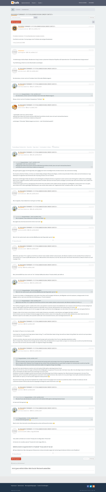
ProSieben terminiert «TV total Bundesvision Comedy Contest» (32, 14)
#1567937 (91, 50)
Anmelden (91, 2)
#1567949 (91, 191)
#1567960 (91, 321)
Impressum (14, 485)
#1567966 (91, 408)
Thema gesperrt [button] (16, 22)
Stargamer (23, 52)
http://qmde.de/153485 (19, 42)
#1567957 (91, 280)
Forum (34, 3)
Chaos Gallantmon (24, 86)
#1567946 (91, 152)
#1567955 (91, 265)
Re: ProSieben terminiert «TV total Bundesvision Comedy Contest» (37, 68)
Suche (40, 3)
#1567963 (91, 348)
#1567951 (91, 227)
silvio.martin (23, 71)
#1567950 (91, 206)
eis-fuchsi (22, 107)
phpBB (19, 490)
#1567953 (91, 246)
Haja (21, 267)
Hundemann (23, 193)
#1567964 (91, 387)
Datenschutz (21, 485)
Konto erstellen (83, 2)
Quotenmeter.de (26, 3)
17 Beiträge (92, 17)
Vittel (21, 324)
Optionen (86, 458)
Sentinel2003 (23, 230)
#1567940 (91, 84)
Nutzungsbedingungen (30, 485)
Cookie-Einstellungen (42, 485)
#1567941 (91, 105)
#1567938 (91, 68)
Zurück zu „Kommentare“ (18, 463)
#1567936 (91, 26)
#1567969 (91, 429)
